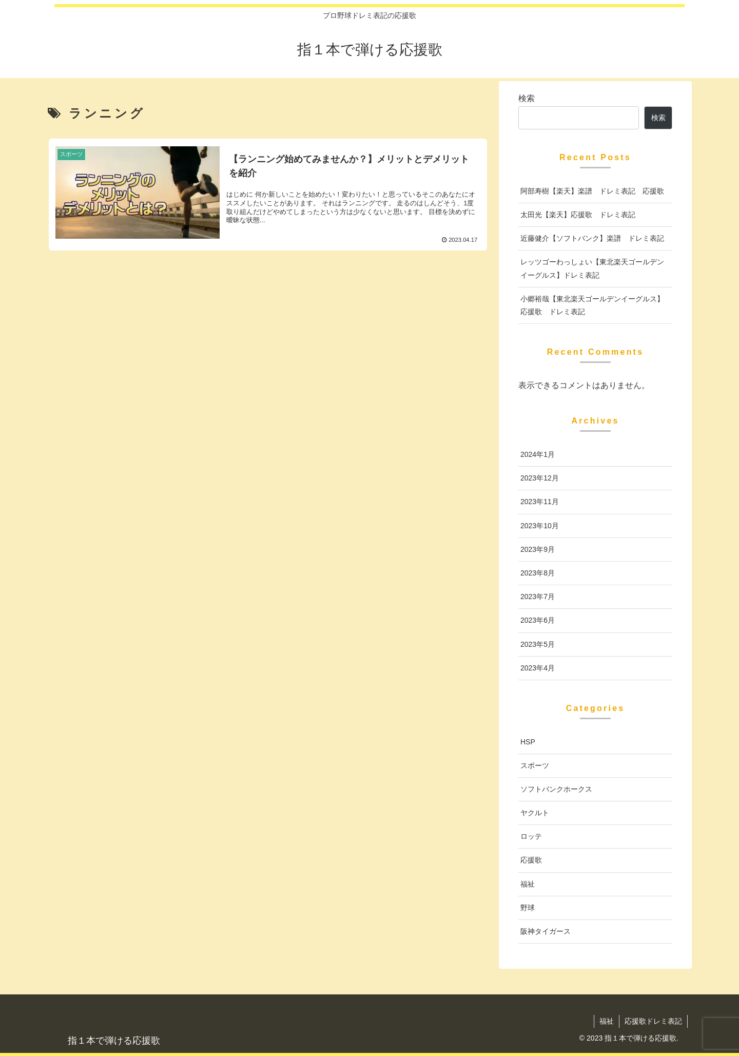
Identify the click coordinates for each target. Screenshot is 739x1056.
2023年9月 (537, 549)
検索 (526, 98)
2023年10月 (539, 526)
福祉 (527, 884)
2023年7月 (537, 596)
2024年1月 (537, 454)
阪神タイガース (545, 931)
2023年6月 (537, 620)
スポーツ (534, 765)
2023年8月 (537, 573)
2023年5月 (537, 644)
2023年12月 (539, 478)
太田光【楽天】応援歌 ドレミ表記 (577, 214)
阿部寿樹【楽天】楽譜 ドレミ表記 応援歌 (592, 191)
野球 (527, 908)
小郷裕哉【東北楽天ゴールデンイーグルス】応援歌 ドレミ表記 (592, 305)
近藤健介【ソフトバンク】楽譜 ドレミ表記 (592, 238)
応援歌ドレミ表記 (653, 1021)
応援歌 (531, 860)
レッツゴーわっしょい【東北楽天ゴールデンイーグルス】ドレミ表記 (592, 268)
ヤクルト (534, 813)
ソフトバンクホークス (556, 789)
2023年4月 (537, 668)
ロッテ (531, 836)
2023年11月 (539, 501)
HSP (527, 742)
